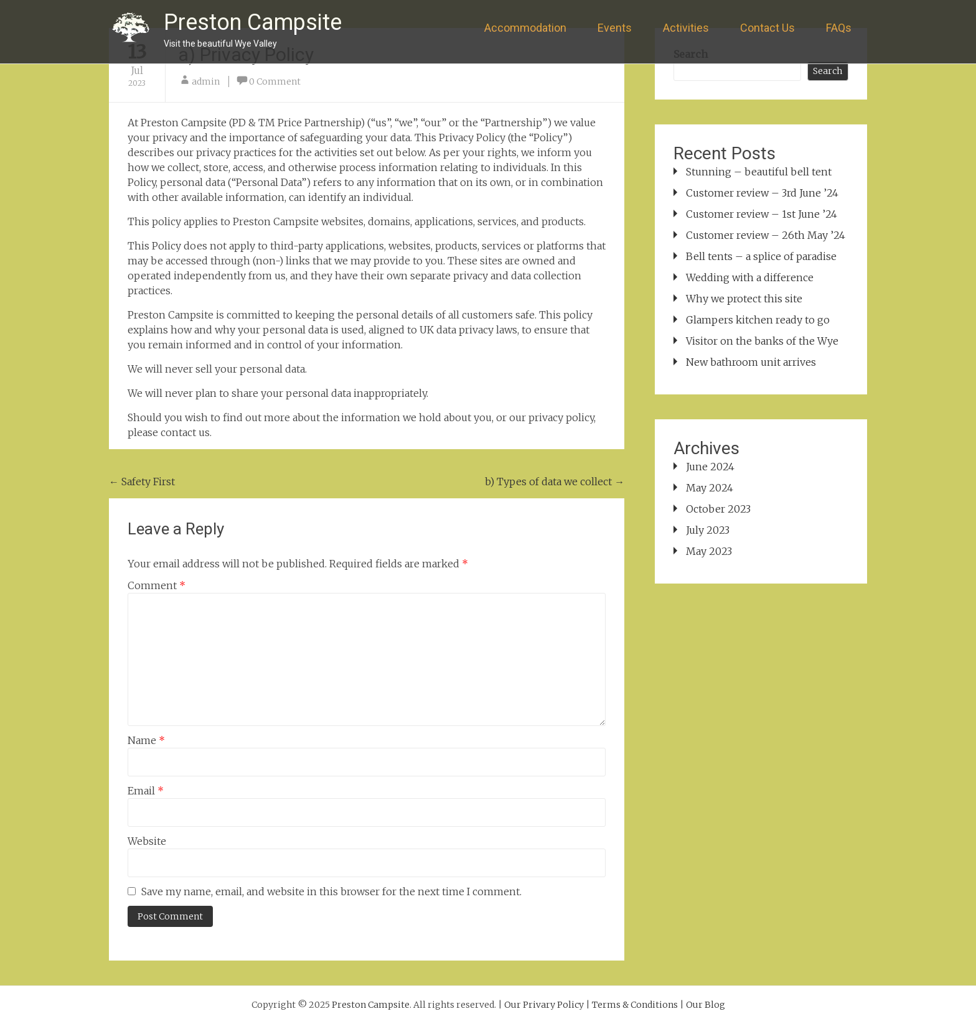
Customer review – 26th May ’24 (765, 235)
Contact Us (767, 27)
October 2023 (718, 509)
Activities (686, 27)
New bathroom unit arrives (751, 362)
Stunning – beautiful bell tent (759, 171)
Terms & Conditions (635, 1004)
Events (615, 27)
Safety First (142, 481)
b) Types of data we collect (554, 481)
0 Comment (275, 81)
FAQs (839, 27)
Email (146, 790)
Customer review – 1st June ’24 (761, 214)
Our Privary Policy (544, 1004)
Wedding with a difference (750, 277)
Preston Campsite (253, 22)
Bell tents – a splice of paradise (761, 256)
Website (147, 841)
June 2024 (710, 466)
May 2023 (709, 551)
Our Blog (705, 1004)
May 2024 (709, 488)
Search (827, 71)
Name (146, 740)
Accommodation (525, 27)
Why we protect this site (744, 298)
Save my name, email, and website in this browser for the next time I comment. (331, 891)
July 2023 (708, 530)
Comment (156, 585)
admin (206, 81)
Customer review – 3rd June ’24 (762, 193)
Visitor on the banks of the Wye (762, 341)
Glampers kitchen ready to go (758, 320)
